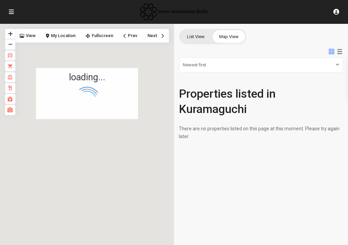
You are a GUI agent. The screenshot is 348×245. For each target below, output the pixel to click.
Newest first (194, 64)
